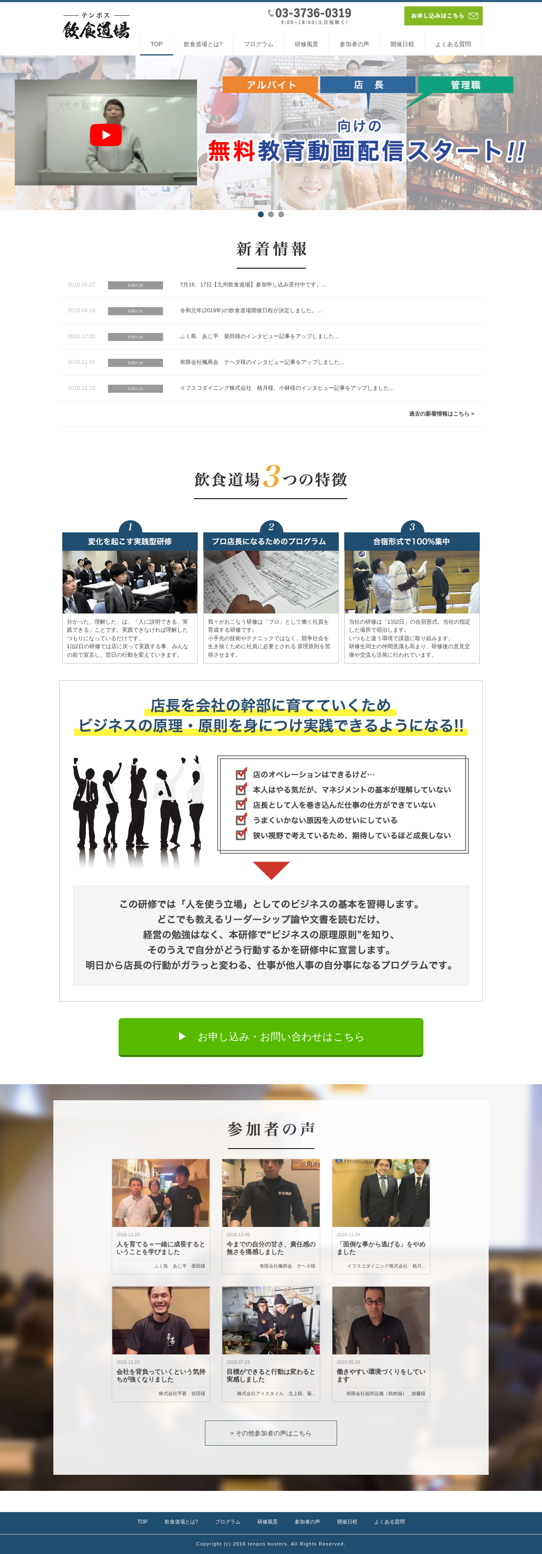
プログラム (259, 44)
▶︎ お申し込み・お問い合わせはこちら (271, 1036)
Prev (11, 132)
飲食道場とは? (203, 44)
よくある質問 (453, 44)
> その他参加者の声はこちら (271, 1433)
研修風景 (306, 44)
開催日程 (402, 44)
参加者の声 (354, 44)
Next (531, 132)
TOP (157, 44)
